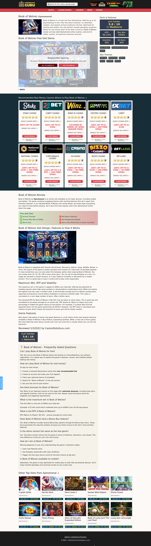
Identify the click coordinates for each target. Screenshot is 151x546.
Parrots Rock (47, 492)
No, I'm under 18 (48, 65)
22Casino (75, 156)
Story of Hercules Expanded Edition (73, 519)
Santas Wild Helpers (97, 492)
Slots (51, 10)
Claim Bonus (29, 136)
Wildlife (110, 61)
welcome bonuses (70, 391)
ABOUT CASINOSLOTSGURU (75, 537)
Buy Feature (105, 47)
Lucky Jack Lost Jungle (121, 518)
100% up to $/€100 (121, 126)
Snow (102, 61)
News (89, 10)
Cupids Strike (25, 492)
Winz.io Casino (75, 113)
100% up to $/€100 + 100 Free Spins (98, 127)
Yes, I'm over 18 (68, 65)
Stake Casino (29, 113)
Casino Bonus (65, 10)
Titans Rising (48, 518)
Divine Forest (117, 492)
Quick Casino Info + (29, 121)
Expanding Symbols (119, 47)
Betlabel (121, 156)
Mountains (113, 58)
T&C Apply (28, 139)
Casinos (79, 10)
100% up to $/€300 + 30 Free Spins (75, 170)
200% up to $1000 (29, 125)
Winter (117, 61)
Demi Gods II (71, 492)
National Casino (29, 156)
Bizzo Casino (98, 156)
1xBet (121, 113)
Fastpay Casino (98, 113)
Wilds (102, 51)
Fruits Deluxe (25, 518)
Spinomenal (45, 16)
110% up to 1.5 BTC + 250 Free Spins (52, 172)
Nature (122, 58)
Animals (103, 58)
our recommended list (67, 371)
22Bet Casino (52, 113)
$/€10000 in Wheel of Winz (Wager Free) (75, 127)
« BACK (21, 89)
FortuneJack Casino (52, 157)
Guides (99, 10)
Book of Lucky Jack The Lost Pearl (98, 519)
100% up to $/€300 (52, 126)
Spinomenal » (23, 495)
